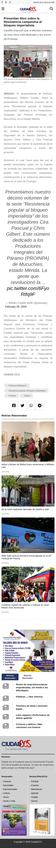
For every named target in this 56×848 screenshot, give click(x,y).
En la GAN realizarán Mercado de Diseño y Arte (25, 509)
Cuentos (35, 785)
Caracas (7, 781)
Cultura (6, 793)
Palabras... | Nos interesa (29, 696)
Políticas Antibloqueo (18, 385)
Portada (34, 781)
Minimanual (36, 789)
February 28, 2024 (16, 306)
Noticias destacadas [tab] (10, 677)
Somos (34, 801)
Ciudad (34, 797)
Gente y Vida (9, 801)
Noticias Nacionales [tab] (27, 677)
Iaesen (27, 396)
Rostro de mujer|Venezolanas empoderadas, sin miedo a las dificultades (32, 687)
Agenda (34, 793)
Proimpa (12, 396)
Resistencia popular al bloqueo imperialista (27, 391)
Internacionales (10, 789)
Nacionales (8, 785)
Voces (6, 797)
